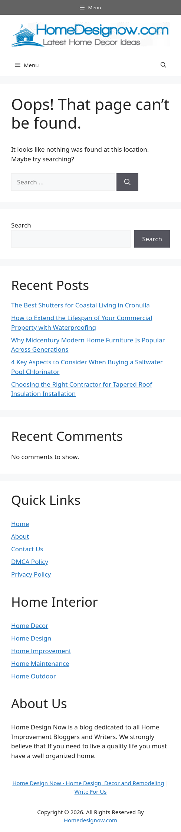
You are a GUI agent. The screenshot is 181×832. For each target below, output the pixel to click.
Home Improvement (41, 650)
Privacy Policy (31, 574)
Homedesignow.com (90, 820)
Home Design (31, 638)
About (20, 536)
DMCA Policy (29, 561)
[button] (163, 65)
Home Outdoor (33, 676)
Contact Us (27, 549)
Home (20, 523)
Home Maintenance (40, 663)
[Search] (127, 182)
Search (21, 225)
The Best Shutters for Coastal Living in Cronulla (80, 305)
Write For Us (91, 791)
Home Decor (29, 625)
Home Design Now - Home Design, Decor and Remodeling (88, 783)
